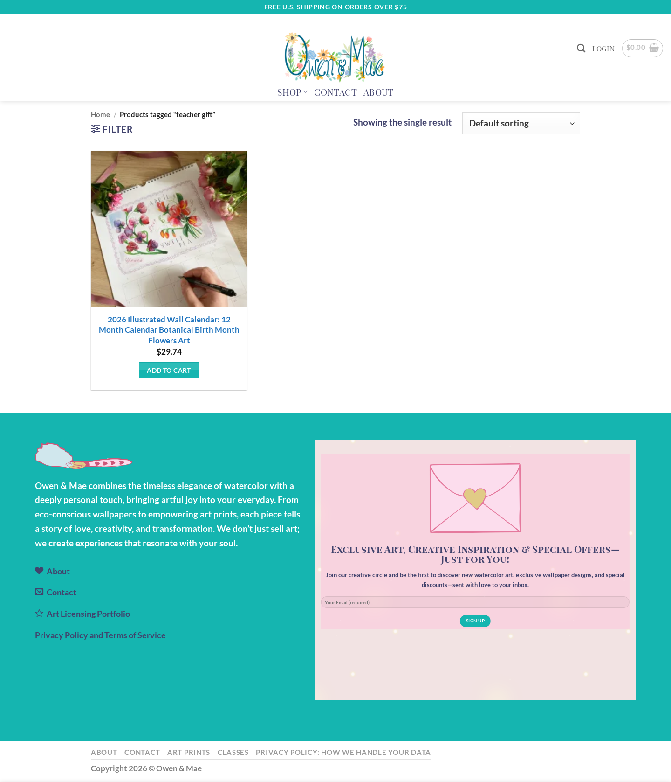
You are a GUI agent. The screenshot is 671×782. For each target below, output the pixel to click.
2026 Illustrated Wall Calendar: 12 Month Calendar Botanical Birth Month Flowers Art (169, 329)
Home (100, 114)
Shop (292, 92)
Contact (335, 92)
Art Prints (188, 752)
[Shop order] (521, 123)
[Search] (581, 48)
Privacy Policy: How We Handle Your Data (343, 752)
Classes (233, 752)
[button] (603, 48)
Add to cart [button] (169, 370)
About (378, 92)
